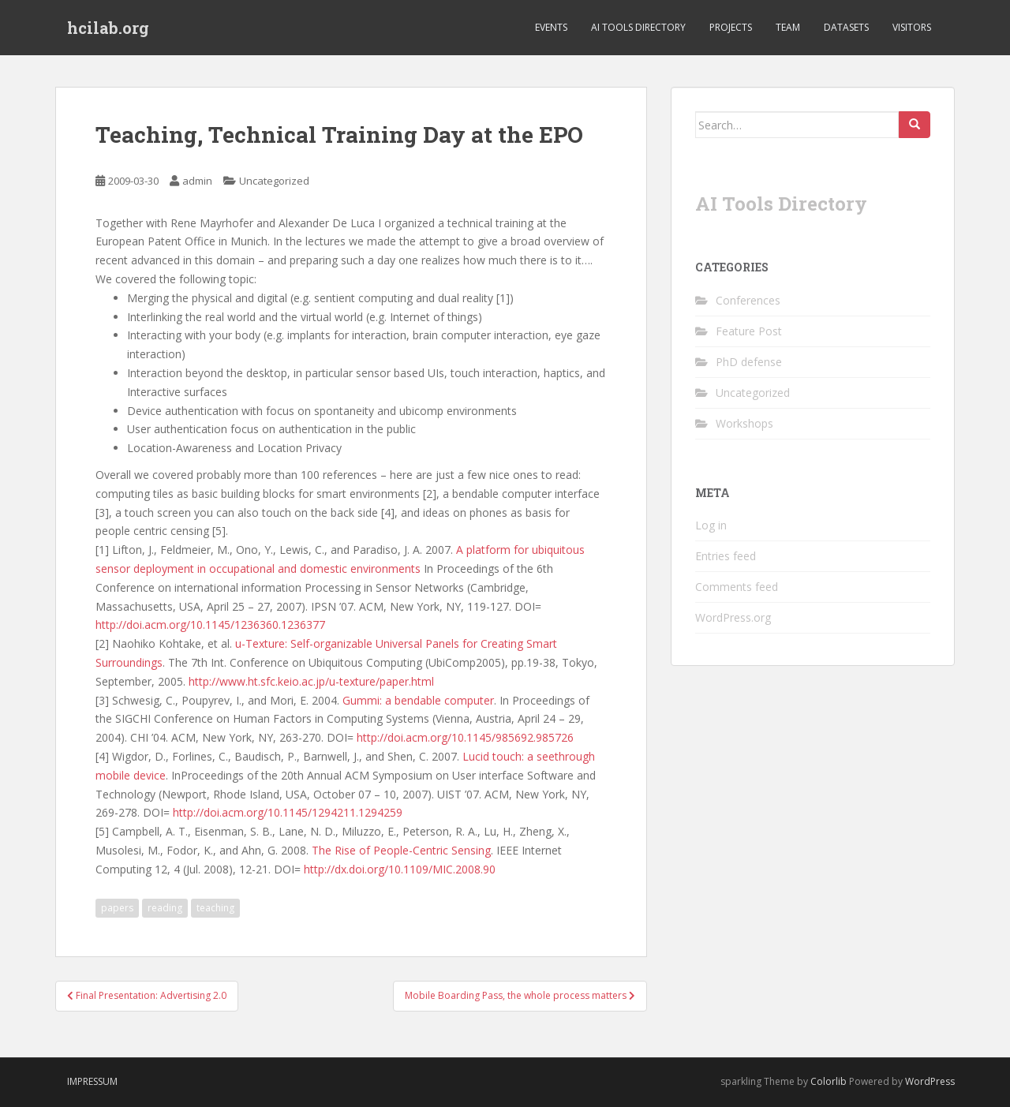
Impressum (92, 1081)
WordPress (930, 1081)
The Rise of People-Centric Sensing (401, 850)
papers (117, 907)
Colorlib (828, 1081)
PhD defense (749, 361)
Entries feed (725, 555)
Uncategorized (274, 181)
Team (788, 27)
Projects (730, 27)
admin (197, 181)
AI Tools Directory (638, 27)
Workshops (744, 423)
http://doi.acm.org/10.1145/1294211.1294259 (287, 812)
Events (551, 27)
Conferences (748, 300)
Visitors (911, 27)
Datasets (846, 27)
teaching (215, 907)
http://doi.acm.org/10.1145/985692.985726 (467, 737)
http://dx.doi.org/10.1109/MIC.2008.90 (400, 869)
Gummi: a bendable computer (418, 700)
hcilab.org (108, 27)
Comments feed (736, 586)
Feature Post (749, 330)
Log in (711, 525)
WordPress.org (733, 617)
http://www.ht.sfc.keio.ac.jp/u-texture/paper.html (311, 681)
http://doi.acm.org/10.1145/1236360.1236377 (210, 624)
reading (165, 907)
